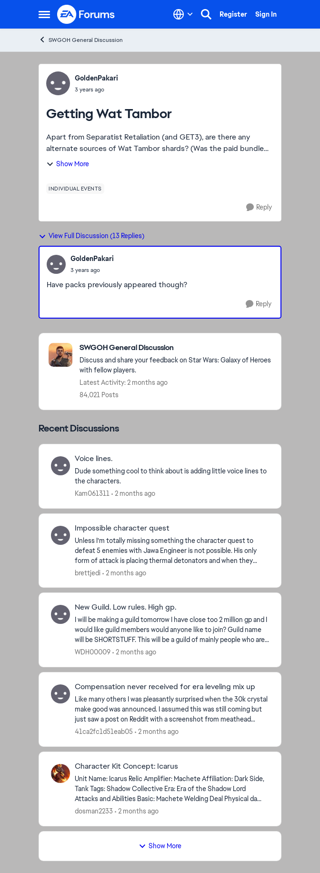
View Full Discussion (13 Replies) (91, 235)
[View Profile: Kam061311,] (60, 465)
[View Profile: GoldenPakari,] (58, 83)
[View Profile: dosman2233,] (60, 773)
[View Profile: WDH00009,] (60, 614)
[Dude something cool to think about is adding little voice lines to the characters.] (172, 476)
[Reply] (259, 207)
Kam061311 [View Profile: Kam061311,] (92, 493)
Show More (67, 164)
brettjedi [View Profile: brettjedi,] (87, 572)
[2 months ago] (133, 494)
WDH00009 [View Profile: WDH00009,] (92, 652)
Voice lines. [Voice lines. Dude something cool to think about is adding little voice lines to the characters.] (93, 458)
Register (233, 14)
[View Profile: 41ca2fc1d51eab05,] (60, 693)
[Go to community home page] (86, 14)
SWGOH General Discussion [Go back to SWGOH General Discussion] (81, 40)
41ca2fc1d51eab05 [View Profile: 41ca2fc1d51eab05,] (104, 731)
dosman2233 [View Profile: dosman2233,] (94, 811)
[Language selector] (183, 14)
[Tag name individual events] (75, 188)
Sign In (266, 14)
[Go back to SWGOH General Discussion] (175, 348)
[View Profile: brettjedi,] (60, 535)
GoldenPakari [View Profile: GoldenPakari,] (96, 78)
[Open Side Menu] (44, 14)
